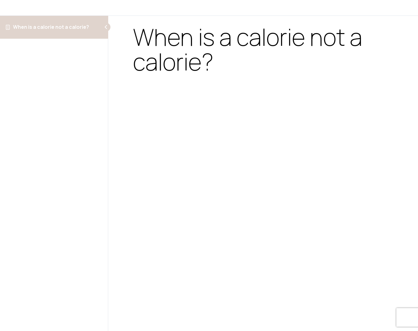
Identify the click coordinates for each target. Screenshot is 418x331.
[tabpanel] (263, 193)
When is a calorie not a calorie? (51, 27)
